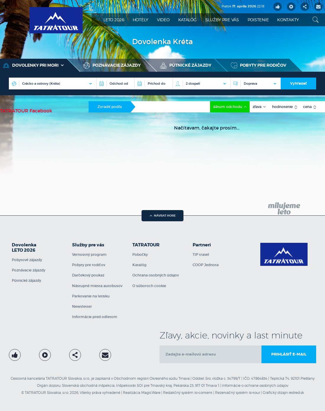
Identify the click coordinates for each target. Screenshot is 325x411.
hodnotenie (283, 106)
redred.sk (296, 392)
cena (308, 106)
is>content (203, 392)
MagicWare (150, 392)
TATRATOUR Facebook (26, 111)
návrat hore (163, 215)
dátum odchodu (228, 106)
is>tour (254, 392)
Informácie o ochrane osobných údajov (255, 385)
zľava (257, 106)
